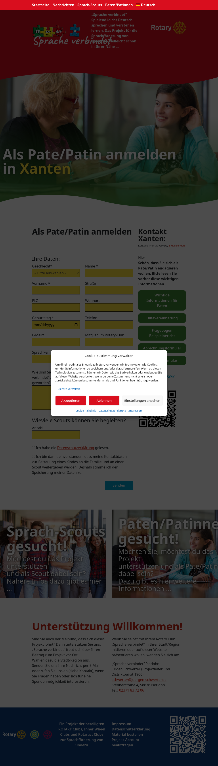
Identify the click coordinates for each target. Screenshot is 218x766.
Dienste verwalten (68, 389)
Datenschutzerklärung (112, 410)
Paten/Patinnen (119, 4)
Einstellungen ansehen (142, 400)
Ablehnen (104, 400)
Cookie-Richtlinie (85, 410)
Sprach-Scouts (89, 4)
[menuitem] (145, 5)
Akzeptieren (70, 400)
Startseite (40, 4)
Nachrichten (63, 4)
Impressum (135, 410)
